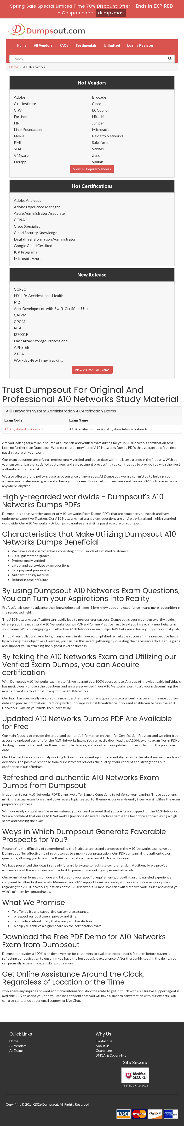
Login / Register (140, 45)
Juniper (98, 123)
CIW (18, 110)
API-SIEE (21, 347)
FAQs (64, 45)
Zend (96, 155)
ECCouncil (100, 110)
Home (22, 45)
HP (16, 123)
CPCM (19, 321)
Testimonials (86, 45)
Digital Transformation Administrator (45, 239)
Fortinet (20, 116)
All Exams (16, 1050)
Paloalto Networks (107, 136)
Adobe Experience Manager (37, 206)
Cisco (96, 103)
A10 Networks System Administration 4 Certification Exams (61, 411)
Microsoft (100, 129)
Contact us (104, 1041)
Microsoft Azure (27, 258)
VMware (21, 155)
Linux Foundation (28, 129)
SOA (18, 148)
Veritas (98, 148)
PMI (17, 142)
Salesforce (100, 142)
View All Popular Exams (92, 370)
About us (102, 1046)
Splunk (97, 161)
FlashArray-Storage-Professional (41, 340)
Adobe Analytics (27, 200)
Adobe (19, 97)
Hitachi (98, 116)
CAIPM (20, 315)
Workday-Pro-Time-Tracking (38, 360)
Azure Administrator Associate (39, 213)
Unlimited (112, 45)
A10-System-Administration (25, 429)
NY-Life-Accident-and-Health (38, 295)
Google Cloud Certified (33, 245)
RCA (18, 328)
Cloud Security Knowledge (35, 232)
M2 (17, 302)
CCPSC (20, 289)
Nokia (19, 136)
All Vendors (43, 45)
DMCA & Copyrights (111, 1055)
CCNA (19, 219)
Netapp (20, 161)
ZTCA (19, 353)
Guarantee (104, 1050)
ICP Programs (25, 252)
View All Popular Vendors (92, 169)
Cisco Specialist (27, 226)
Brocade (99, 97)
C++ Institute (25, 103)
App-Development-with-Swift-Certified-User (51, 308)
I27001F (21, 334)
